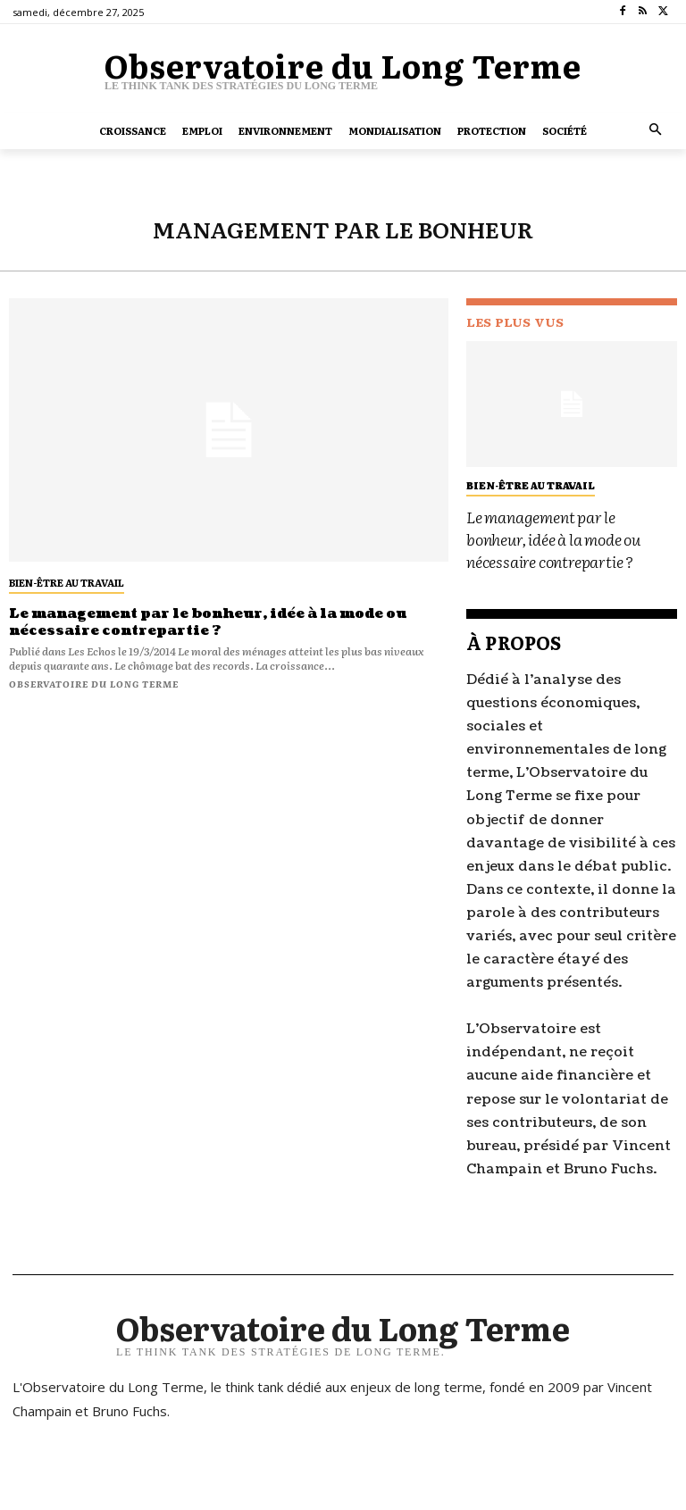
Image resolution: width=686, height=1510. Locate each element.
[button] (656, 131)
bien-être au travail (66, 582)
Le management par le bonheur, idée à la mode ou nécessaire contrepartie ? (193, 620)
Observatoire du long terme (94, 680)
